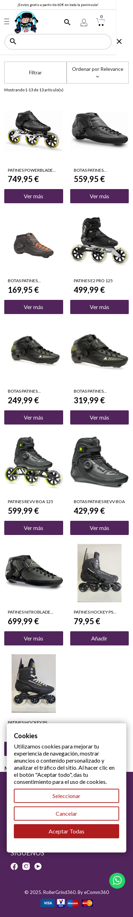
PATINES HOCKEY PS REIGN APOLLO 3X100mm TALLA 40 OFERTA (33, 722)
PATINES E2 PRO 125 (93, 280)
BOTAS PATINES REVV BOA (99, 501)
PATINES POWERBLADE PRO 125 (30, 170)
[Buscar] (66, 42)
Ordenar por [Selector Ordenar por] (97, 72)
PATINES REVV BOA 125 (30, 501)
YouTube (37, 866)
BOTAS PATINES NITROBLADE (89, 391)
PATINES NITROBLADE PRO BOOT (29, 612)
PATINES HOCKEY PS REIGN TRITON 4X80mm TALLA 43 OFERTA (97, 612)
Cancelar (66, 813)
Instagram (26, 866)
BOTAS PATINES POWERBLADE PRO (92, 170)
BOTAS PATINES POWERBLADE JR (24, 280)
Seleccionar (66, 795)
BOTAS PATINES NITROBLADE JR (23, 391)
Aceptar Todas (66, 831)
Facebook (14, 866)
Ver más (33, 196)
